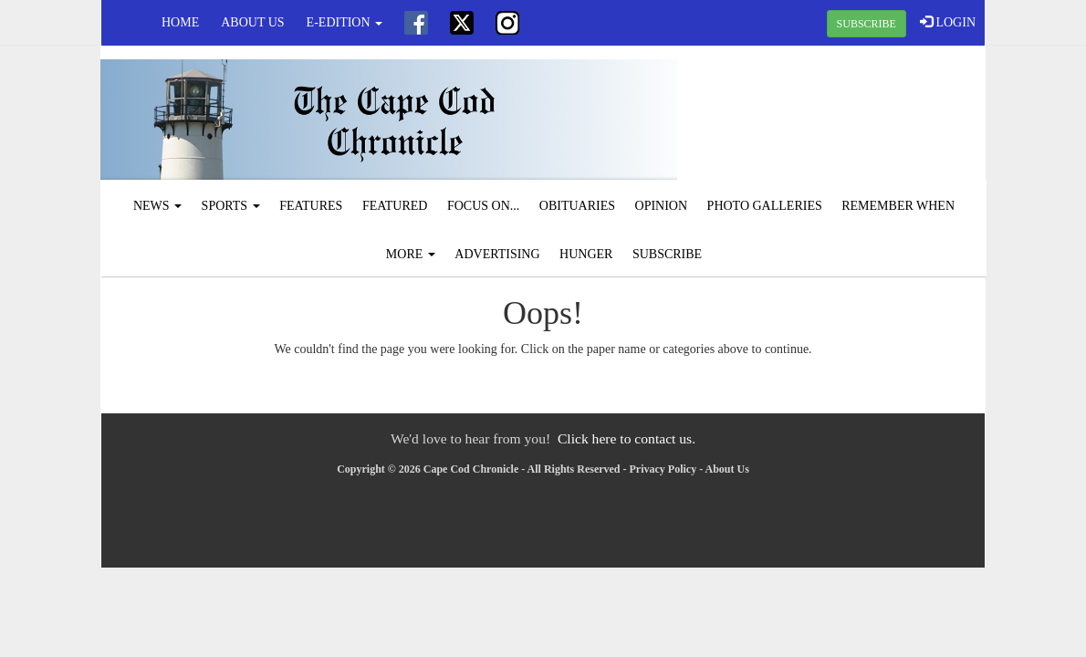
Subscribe (667, 254)
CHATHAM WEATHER (837, 114)
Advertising (496, 254)
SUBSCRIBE (866, 23)
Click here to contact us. (626, 438)
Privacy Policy (663, 469)
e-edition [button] (344, 22)
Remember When (898, 206)
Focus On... (483, 206)
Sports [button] (231, 206)
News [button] (157, 206)
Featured (395, 206)
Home (180, 22)
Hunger (585, 254)
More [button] (410, 254)
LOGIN (948, 22)
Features (310, 206)
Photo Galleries (764, 206)
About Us (252, 22)
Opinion (661, 206)
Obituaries (577, 206)
